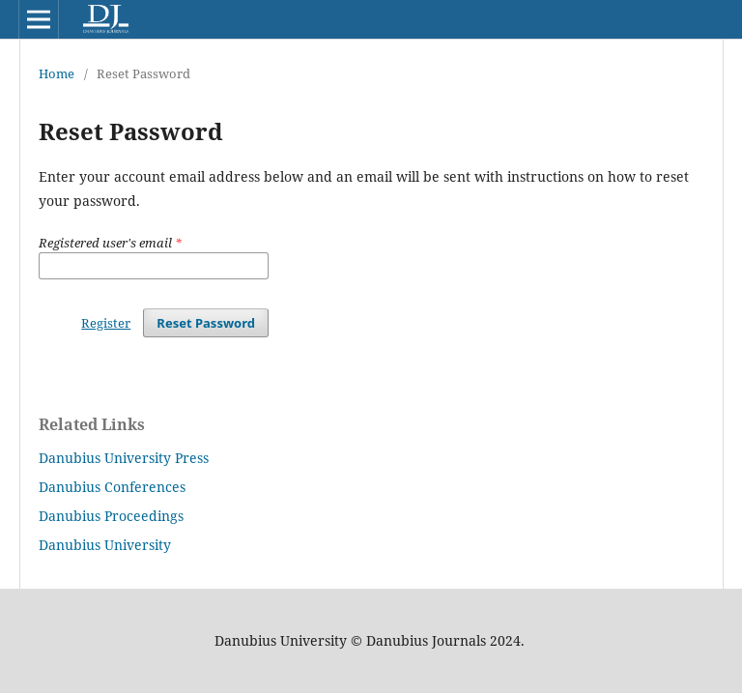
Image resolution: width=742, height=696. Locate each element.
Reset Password (206, 323)
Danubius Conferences (112, 487)
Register (105, 323)
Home (56, 73)
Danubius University (105, 545)
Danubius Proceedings (111, 516)
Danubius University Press (124, 458)
